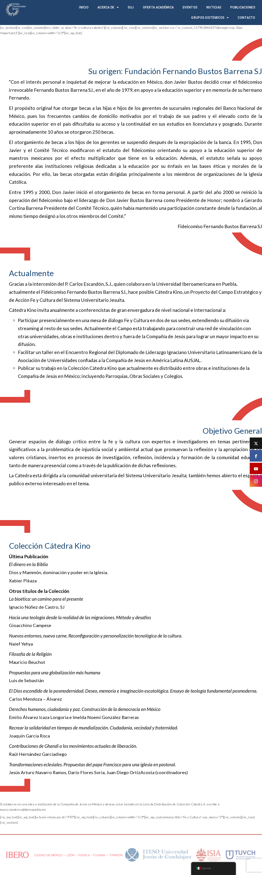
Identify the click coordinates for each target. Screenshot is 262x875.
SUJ (131, 7)
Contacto (246, 17)
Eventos (190, 7)
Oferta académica (158, 7)
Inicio (84, 7)
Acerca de (108, 7)
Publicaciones (242, 7)
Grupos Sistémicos (210, 17)
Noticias (213, 7)
